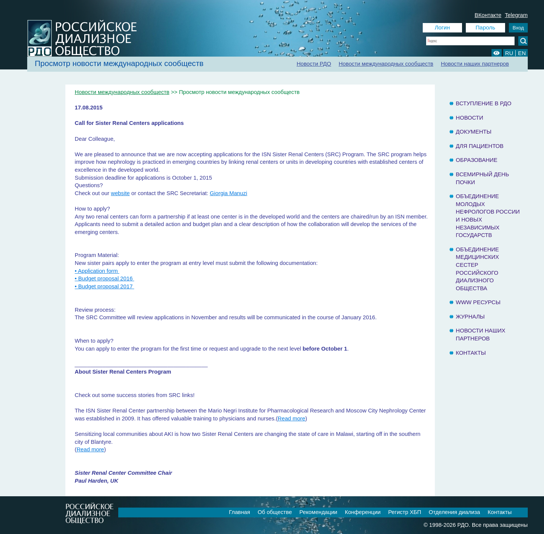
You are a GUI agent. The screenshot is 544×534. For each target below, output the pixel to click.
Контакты (471, 353)
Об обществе (275, 512)
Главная (239, 512)
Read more (291, 419)
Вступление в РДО (484, 103)
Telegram (516, 15)
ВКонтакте (487, 15)
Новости (470, 118)
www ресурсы (478, 302)
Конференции (363, 512)
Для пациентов (480, 146)
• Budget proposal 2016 (104, 278)
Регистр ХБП (404, 512)
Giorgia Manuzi (228, 193)
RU (509, 53)
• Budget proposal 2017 (104, 286)
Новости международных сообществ (385, 64)
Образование (477, 160)
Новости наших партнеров (475, 64)
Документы (473, 132)
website (120, 193)
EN (521, 53)
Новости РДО (314, 64)
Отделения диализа (454, 512)
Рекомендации (318, 512)
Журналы (470, 317)
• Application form (97, 271)
